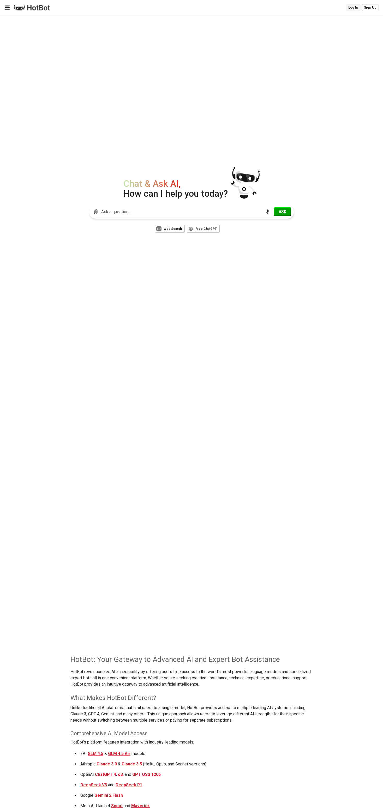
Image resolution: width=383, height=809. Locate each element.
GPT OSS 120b (146, 774)
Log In (353, 7)
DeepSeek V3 (93, 784)
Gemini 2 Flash (108, 795)
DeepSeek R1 (129, 784)
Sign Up (370, 7)
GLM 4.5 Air (119, 753)
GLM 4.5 (95, 753)
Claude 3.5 (132, 764)
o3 (120, 774)
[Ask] (282, 211)
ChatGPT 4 (105, 774)
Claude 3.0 (107, 764)
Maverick (140, 805)
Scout (117, 805)
